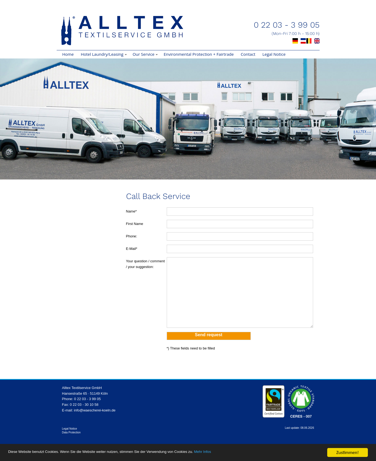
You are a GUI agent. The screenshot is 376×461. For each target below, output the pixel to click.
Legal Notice (273, 54)
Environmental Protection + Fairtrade (199, 54)
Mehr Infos (257, 453)
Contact (248, 54)
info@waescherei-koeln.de (94, 410)
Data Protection (71, 432)
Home (68, 54)
